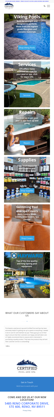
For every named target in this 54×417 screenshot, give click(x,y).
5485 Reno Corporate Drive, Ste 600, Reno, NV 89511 (27, 404)
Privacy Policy (27, 410)
